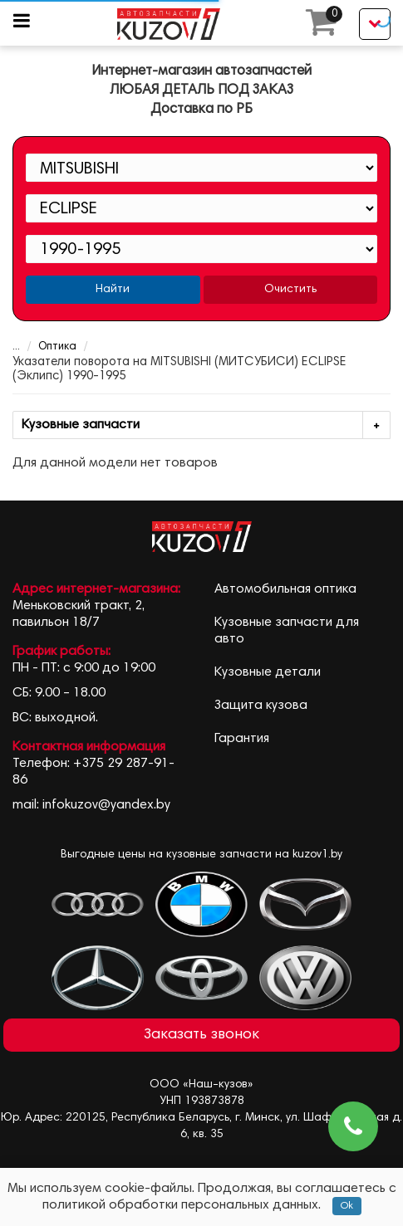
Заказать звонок (201, 1035)
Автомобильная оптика (285, 589)
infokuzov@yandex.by (106, 805)
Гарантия (241, 738)
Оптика (46, 347)
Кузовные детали (267, 672)
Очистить (290, 290)
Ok (347, 1206)
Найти (113, 290)
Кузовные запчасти (206, 425)
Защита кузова (260, 705)
